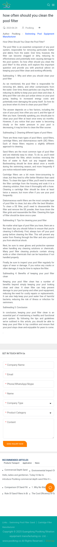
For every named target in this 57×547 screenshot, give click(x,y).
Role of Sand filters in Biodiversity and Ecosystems (16, 493)
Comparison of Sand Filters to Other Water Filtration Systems (16, 487)
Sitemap (50, 540)
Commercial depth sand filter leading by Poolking (16, 470)
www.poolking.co (12, 540)
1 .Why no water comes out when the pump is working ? (43, 487)
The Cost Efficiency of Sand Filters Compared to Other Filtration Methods (43, 493)
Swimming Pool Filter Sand (22, 522)
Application (27, 463)
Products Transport (11, 463)
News (37, 463)
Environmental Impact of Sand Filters (43, 470)
